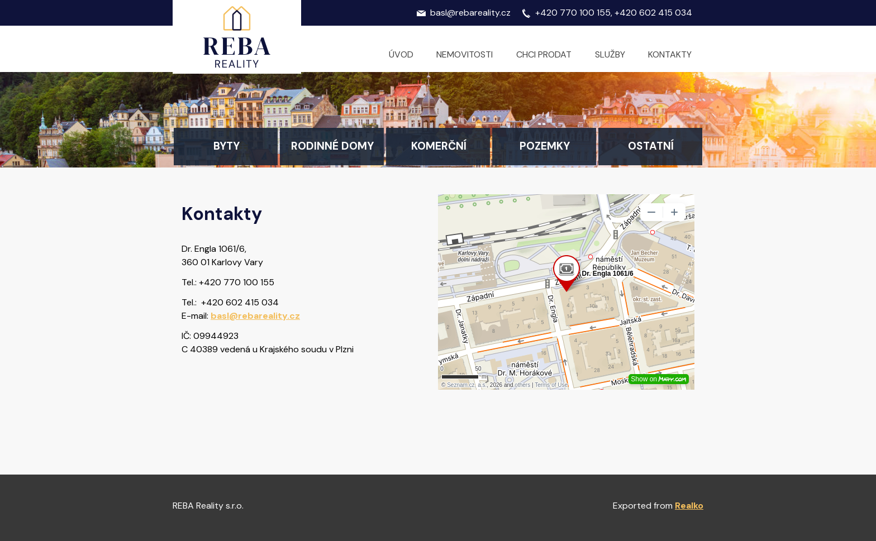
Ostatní (651, 146)
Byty (226, 146)
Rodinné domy (332, 146)
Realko (689, 505)
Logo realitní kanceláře (237, 37)
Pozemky (545, 146)
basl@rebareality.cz (255, 316)
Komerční (438, 146)
